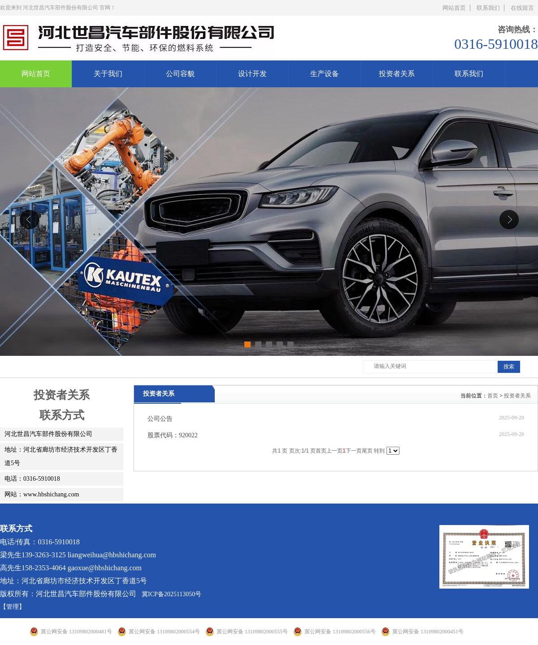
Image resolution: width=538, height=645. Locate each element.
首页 (492, 396)
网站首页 (454, 7)
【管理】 (12, 606)
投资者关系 (517, 396)
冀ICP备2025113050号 (171, 594)
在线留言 (522, 7)
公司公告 (160, 418)
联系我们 (488, 7)
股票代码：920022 (173, 435)
